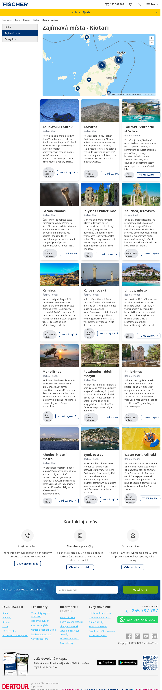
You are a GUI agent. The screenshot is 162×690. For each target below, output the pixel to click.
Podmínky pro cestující (71, 621)
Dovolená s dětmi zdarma (102, 631)
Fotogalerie (10, 39)
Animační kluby (96, 622)
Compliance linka (39, 638)
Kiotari (8, 27)
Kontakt (6, 613)
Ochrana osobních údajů (43, 629)
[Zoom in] (151, 38)
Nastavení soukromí (41, 634)
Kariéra (6, 622)
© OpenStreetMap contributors (141, 94)
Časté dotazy (66, 643)
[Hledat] (131, 4)
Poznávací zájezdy (98, 635)
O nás (5, 626)
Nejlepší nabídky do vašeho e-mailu (22, 589)
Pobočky (6, 617)
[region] (99, 65)
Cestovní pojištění (40, 625)
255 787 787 (144, 610)
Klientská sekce (67, 617)
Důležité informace (69, 638)
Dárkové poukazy (40, 620)
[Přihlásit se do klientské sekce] (139, 4)
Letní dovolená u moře (100, 613)
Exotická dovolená (98, 626)
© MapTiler (110, 94)
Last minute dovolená (99, 617)
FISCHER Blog (9, 631)
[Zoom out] (151, 42)
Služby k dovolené (69, 626)
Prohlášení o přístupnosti (15, 635)
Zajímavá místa (12, 33)
